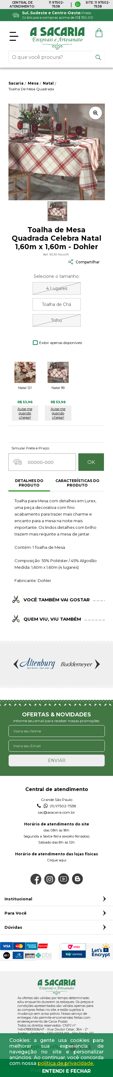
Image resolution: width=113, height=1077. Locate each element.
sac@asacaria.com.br (56, 812)
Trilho (56, 320)
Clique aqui (56, 860)
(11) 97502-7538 (56, 806)
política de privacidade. (66, 1063)
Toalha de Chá (56, 304)
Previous (16, 664)
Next (97, 664)
